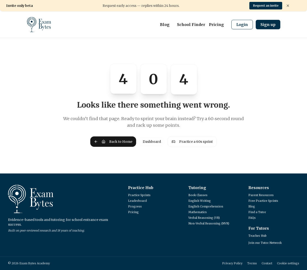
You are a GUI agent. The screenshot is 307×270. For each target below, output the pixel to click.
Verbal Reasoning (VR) (204, 217)
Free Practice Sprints (263, 200)
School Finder (191, 24)
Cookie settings (288, 263)
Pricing (216, 24)
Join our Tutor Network (265, 243)
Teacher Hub (257, 235)
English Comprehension (205, 206)
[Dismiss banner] (288, 5)
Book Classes (198, 195)
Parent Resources (261, 195)
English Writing (199, 200)
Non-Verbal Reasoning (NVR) (208, 223)
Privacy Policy (232, 263)
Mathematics (197, 212)
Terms (252, 263)
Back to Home (113, 141)
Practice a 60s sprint (192, 141)
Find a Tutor (257, 212)
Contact (267, 263)
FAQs (252, 217)
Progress (135, 206)
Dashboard (152, 141)
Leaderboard (137, 200)
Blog (164, 24)
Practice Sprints (139, 195)
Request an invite (265, 5)
